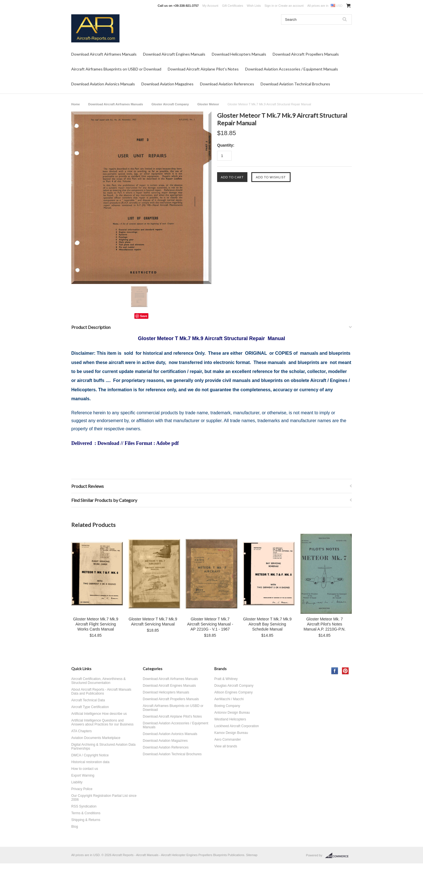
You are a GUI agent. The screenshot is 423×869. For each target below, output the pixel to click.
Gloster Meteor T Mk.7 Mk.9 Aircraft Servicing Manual (153, 621)
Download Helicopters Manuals (239, 54)
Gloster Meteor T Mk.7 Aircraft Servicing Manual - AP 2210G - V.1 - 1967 (210, 624)
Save (143, 316)
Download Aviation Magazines (167, 83)
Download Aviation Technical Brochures (295, 83)
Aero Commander (227, 739)
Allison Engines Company (233, 692)
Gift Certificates (232, 5)
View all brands (225, 746)
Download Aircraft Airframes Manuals (104, 54)
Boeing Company (227, 706)
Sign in (269, 5)
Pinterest (345, 670)
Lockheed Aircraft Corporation (236, 726)
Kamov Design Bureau (231, 733)
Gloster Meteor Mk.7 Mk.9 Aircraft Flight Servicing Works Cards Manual (95, 624)
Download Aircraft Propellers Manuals (306, 54)
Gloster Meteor (208, 104)
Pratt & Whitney (226, 679)
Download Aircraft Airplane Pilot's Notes (203, 69)
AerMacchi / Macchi (229, 699)
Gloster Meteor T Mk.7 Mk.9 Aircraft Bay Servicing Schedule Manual (267, 624)
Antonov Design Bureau (232, 713)
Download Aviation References (227, 83)
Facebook (334, 670)
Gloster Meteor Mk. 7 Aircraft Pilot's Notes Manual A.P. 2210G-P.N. (325, 624)
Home (75, 104)
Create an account (291, 5)
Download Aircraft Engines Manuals (174, 54)
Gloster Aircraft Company (170, 104)
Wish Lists (254, 5)
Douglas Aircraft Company (233, 686)
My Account (211, 5)
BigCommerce (338, 855)
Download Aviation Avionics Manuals (103, 83)
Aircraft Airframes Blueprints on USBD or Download (116, 69)
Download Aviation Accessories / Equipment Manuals (291, 69)
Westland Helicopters (230, 719)
